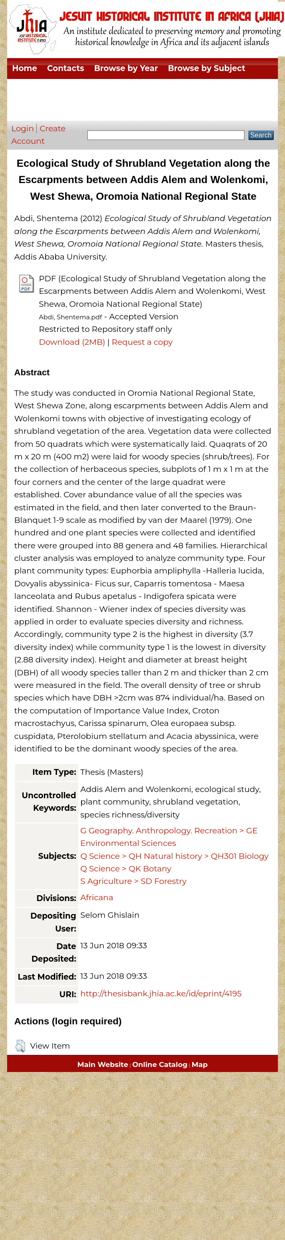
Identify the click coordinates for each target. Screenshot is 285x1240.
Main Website (102, 1064)
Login (22, 128)
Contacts (65, 68)
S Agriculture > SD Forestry (133, 881)
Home (24, 68)
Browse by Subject (206, 68)
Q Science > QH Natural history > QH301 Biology (174, 856)
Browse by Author (49, 110)
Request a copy (142, 342)
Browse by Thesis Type (148, 89)
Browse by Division (51, 89)
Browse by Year (126, 68)
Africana (96, 897)
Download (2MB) (72, 342)
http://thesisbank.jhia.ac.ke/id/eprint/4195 (161, 993)
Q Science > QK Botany (125, 868)
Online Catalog (160, 1064)
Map (200, 1064)
